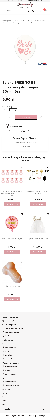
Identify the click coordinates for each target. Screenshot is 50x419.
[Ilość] (5, 117)
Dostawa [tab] (38, 131)
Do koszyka (26, 117)
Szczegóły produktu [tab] (23, 131)
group (43, 416)
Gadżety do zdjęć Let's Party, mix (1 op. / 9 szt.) (38, 192)
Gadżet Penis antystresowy (12, 286)
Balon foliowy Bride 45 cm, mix (12, 239)
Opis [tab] (10, 131)
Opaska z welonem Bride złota (38, 239)
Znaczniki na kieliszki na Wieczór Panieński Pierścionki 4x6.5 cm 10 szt (12, 193)
